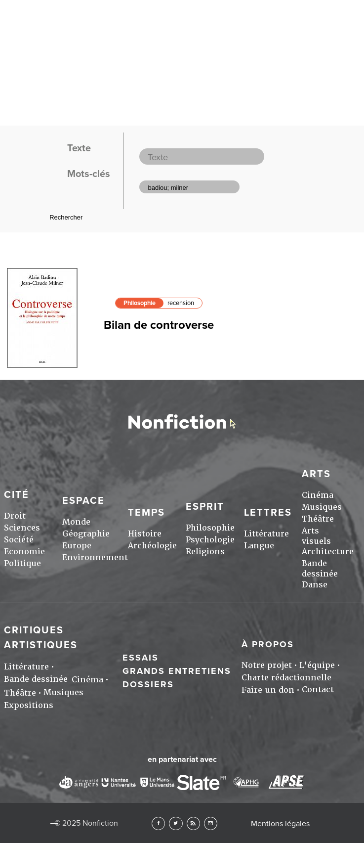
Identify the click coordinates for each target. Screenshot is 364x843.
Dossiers (148, 684)
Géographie (86, 534)
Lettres (268, 513)
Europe (76, 545)
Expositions (28, 705)
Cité (16, 495)
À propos (268, 644)
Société (19, 539)
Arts (316, 474)
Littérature (266, 534)
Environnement (95, 557)
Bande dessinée (320, 568)
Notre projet (267, 665)
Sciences (22, 528)
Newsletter (210, 823)
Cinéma (317, 495)
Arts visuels (316, 536)
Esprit (205, 507)
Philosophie (139, 303)
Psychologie (210, 539)
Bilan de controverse (159, 325)
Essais (140, 657)
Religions (205, 551)
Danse (314, 584)
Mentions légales (280, 824)
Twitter (175, 823)
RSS (193, 823)
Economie (24, 551)
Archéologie (152, 545)
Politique (22, 563)
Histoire (145, 534)
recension (180, 303)
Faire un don (268, 690)
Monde (76, 522)
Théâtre (318, 519)
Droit (15, 516)
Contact (318, 689)
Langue (259, 545)
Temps (146, 513)
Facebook (158, 823)
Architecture (328, 551)
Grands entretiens (176, 671)
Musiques (322, 507)
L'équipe (317, 665)
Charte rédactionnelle (286, 677)
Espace (83, 501)
